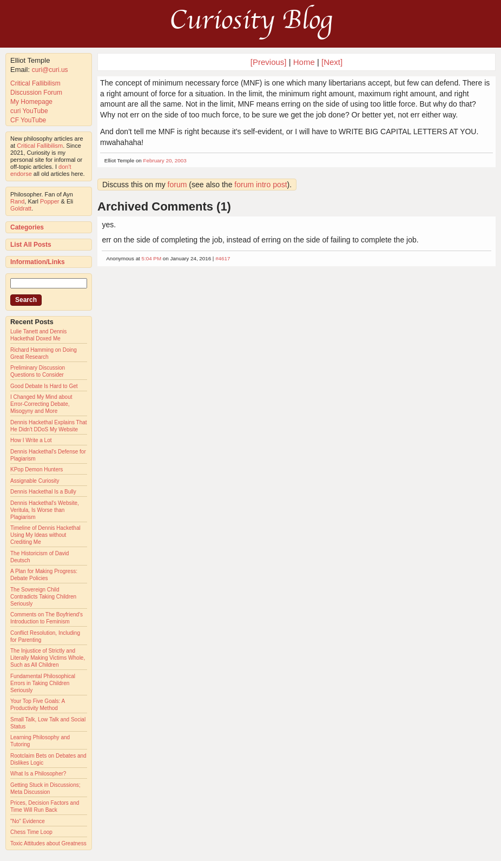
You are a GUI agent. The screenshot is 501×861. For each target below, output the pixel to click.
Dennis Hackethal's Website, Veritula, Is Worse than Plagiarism (44, 510)
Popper (49, 201)
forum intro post (260, 184)
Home (304, 62)
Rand (17, 201)
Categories (27, 227)
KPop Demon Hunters (36, 469)
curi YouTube (29, 111)
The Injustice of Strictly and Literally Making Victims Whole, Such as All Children (47, 658)
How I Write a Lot (31, 440)
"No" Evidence (27, 821)
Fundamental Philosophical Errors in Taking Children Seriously (42, 683)
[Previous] (269, 62)
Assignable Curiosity (35, 481)
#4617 (222, 258)
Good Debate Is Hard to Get (44, 386)
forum (177, 184)
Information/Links (37, 262)
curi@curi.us (50, 70)
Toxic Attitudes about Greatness (48, 843)
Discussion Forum (36, 92)
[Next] (331, 62)
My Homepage (31, 102)
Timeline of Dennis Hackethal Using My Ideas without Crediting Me (45, 535)
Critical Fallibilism (35, 83)
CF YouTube (28, 120)
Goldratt (20, 208)
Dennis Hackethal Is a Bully (43, 492)
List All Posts (30, 244)
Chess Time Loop (31, 832)
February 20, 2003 (165, 160)
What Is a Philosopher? (38, 774)
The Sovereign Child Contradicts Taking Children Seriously (43, 597)
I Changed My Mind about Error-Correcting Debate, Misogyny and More (41, 404)
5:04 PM (152, 258)
